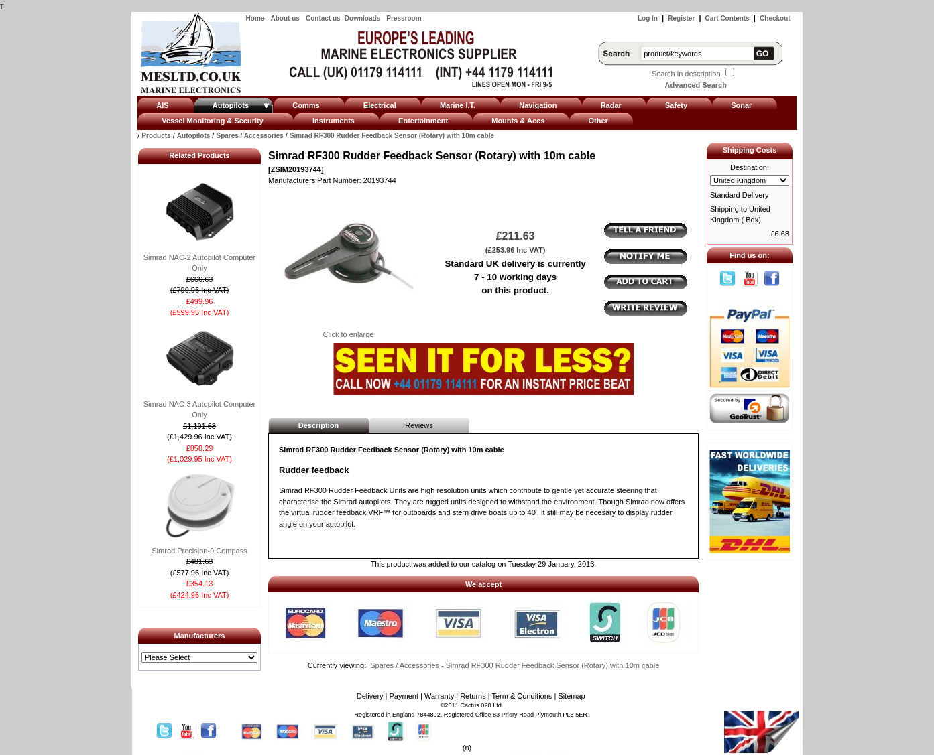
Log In (648, 18)
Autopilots (193, 135)
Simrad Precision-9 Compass (199, 551)
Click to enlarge (348, 330)
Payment (404, 696)
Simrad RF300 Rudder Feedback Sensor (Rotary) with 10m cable (392, 135)
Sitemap (571, 696)
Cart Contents (727, 18)
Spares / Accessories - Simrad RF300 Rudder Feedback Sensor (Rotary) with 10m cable (514, 665)
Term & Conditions (521, 696)
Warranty (439, 696)
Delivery (370, 696)
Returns (473, 696)
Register (681, 18)
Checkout (775, 18)
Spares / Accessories (249, 135)
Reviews (419, 425)
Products (155, 135)
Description (318, 425)
